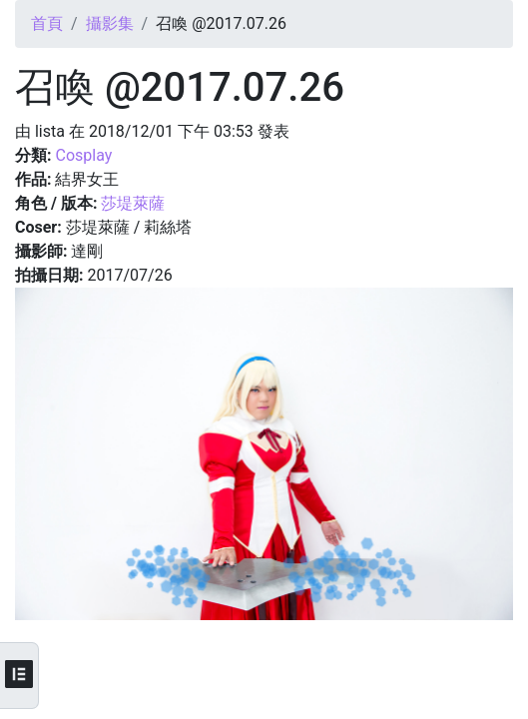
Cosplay (83, 155)
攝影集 (110, 23)
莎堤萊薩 (133, 203)
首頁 (47, 23)
